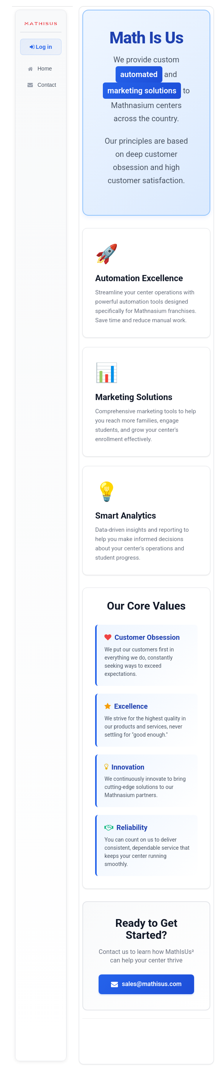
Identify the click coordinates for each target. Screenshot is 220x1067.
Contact (41, 85)
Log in (41, 47)
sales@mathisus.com (146, 984)
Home (39, 68)
